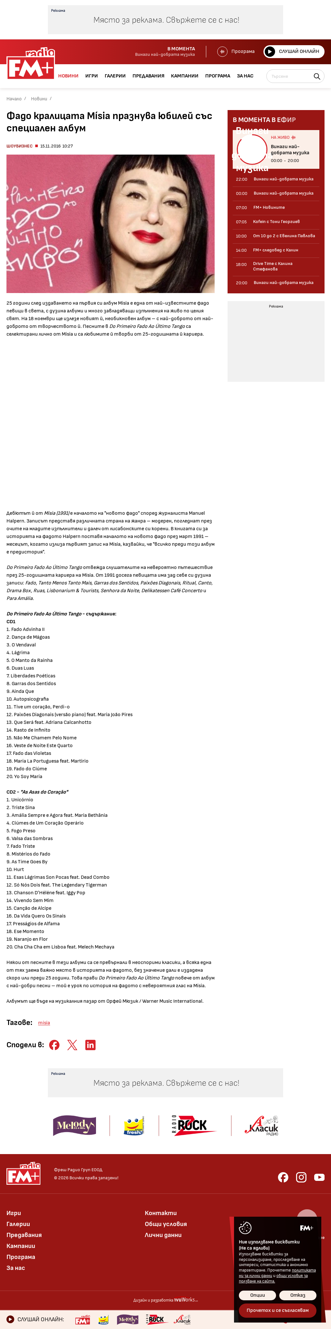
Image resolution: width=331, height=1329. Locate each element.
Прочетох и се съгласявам (278, 1310)
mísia (44, 1023)
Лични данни (163, 1235)
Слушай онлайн (292, 51)
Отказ (297, 1295)
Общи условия (166, 1224)
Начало (14, 99)
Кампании (20, 1246)
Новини (39, 99)
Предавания (24, 1235)
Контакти (161, 1213)
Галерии (18, 1224)
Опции (257, 1295)
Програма (236, 51)
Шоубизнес (19, 146)
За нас (15, 1268)
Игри (13, 1213)
